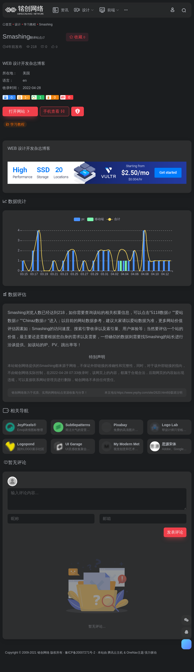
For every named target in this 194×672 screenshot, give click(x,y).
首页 (9, 24)
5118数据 (159, 312)
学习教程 (30, 24)
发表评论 (175, 532)
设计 (18, 24)
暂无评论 (17, 462)
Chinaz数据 (33, 320)
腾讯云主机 (115, 652)
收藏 (77, 37)
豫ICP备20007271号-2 (80, 652)
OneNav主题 (135, 652)
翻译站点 (37, 37)
